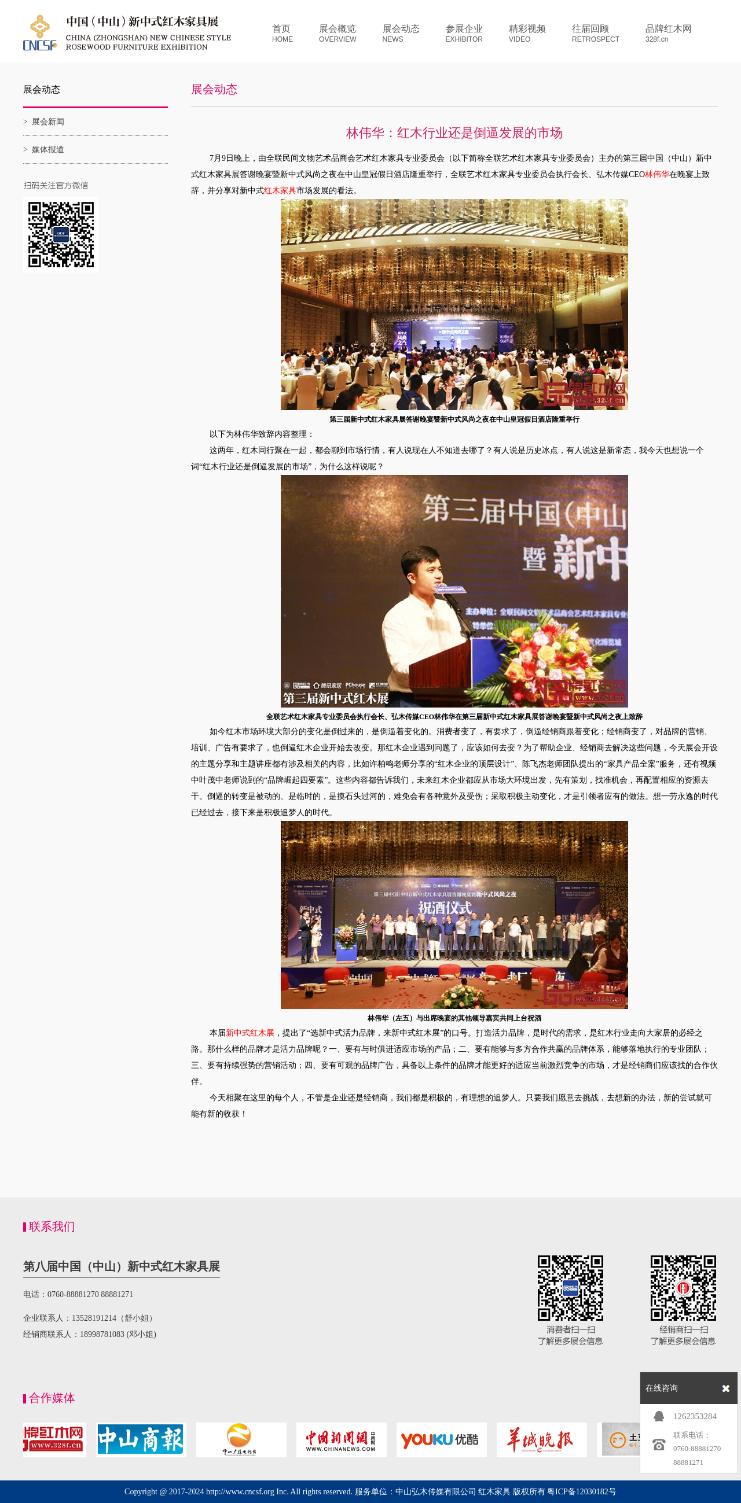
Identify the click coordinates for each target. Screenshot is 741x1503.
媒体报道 (48, 149)
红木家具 (494, 1491)
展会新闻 (48, 121)
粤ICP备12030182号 (582, 1491)
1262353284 (695, 1416)
